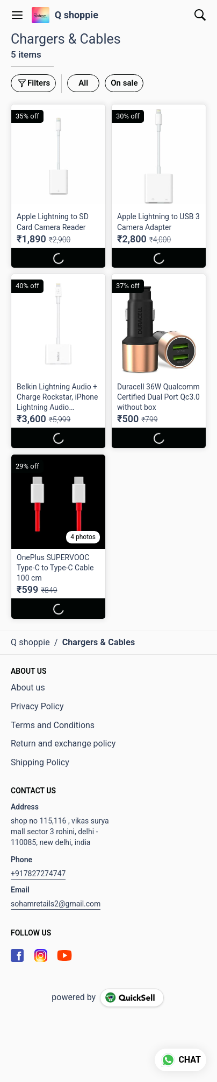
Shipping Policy (40, 762)
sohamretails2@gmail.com (55, 903)
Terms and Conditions (53, 725)
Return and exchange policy (63, 743)
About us (28, 687)
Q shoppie (76, 15)
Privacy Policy (37, 706)
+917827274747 (38, 873)
